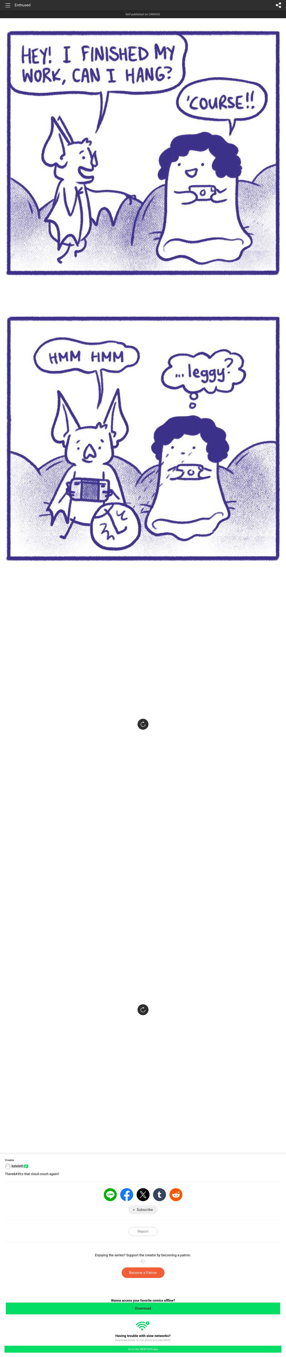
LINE (110, 1194)
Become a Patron (143, 1273)
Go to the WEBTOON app (143, 1349)
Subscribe (145, 1209)
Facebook (126, 1194)
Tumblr (159, 1194)
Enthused (22, 5)
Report (143, 1231)
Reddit (175, 1194)
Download (143, 1308)
